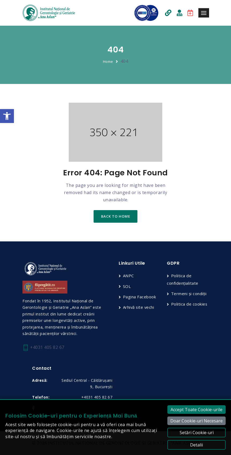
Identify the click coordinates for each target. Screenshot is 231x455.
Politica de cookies (189, 304)
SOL (127, 286)
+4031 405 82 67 (43, 347)
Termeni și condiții (189, 293)
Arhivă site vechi (139, 307)
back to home (115, 216)
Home (108, 61)
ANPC (128, 276)
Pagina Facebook (139, 296)
